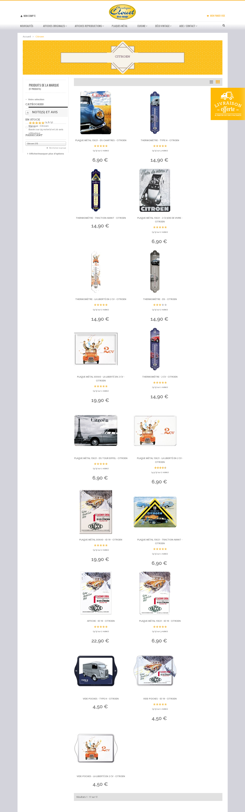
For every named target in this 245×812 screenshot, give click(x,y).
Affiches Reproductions (88, 26)
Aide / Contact (187, 26)
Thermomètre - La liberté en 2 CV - (148, 225)
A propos (133, 769)
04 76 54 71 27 (39, 775)
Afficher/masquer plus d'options (46, 153)
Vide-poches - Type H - (199, 470)
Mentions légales (138, 774)
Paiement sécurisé (138, 756)
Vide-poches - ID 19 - (97, 548)
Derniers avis (25, 647)
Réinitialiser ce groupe (57, 148)
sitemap (132, 778)
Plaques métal (119, 26)
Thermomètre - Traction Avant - (199, 143)
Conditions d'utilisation (141, 761)
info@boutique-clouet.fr (47, 779)
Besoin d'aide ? (136, 748)
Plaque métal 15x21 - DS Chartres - (97, 143)
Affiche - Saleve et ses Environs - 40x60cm (60, 704)
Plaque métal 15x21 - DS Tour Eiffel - (199, 307)
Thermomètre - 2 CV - (148, 305)
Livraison (133, 752)
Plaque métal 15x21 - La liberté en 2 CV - (97, 389)
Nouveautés (26, 26)
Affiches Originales (54, 26)
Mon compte (29, 16)
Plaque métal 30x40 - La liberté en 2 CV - (96, 307)
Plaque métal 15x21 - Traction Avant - (199, 389)
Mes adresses (101, 748)
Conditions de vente (139, 765)
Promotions (134, 739)
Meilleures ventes (138, 743)
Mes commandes (102, 739)
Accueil (27, 37)
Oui (32, 127)
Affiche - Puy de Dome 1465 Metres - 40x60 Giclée (64, 683)
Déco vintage (162, 26)
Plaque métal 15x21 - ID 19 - (148, 470)
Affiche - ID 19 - (97, 470)
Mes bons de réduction (106, 760)
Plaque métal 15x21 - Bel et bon (54, 661)
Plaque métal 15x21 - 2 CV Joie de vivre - (96, 225)
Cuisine (141, 26)
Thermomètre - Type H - (148, 141)
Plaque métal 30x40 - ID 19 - (148, 387)
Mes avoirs (99, 743)
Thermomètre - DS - (199, 223)
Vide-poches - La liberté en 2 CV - (148, 550)
